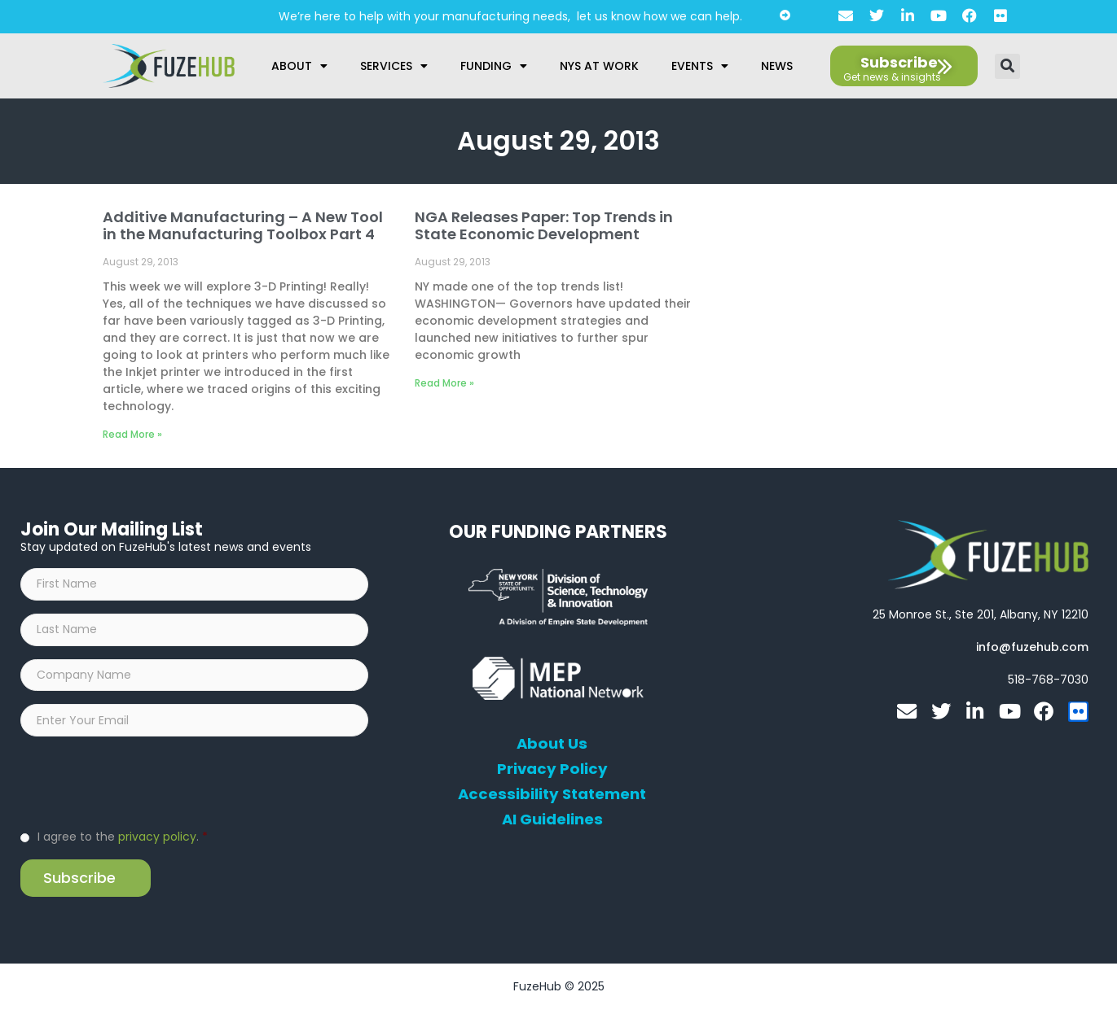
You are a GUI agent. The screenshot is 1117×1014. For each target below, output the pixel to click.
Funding (493, 66)
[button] (1007, 66)
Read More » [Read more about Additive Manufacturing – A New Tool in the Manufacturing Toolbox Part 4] (132, 434)
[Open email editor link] (1032, 647)
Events (699, 66)
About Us (552, 744)
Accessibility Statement (552, 794)
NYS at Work (599, 66)
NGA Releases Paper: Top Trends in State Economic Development (544, 226)
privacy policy (157, 841)
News (777, 66)
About (299, 66)
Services (394, 66)
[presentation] (144, 785)
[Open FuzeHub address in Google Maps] (980, 614)
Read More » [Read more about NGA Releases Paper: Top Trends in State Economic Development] (444, 383)
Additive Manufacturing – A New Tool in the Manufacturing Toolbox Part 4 (243, 226)
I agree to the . (122, 841)
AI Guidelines (552, 819)
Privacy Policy (552, 769)
